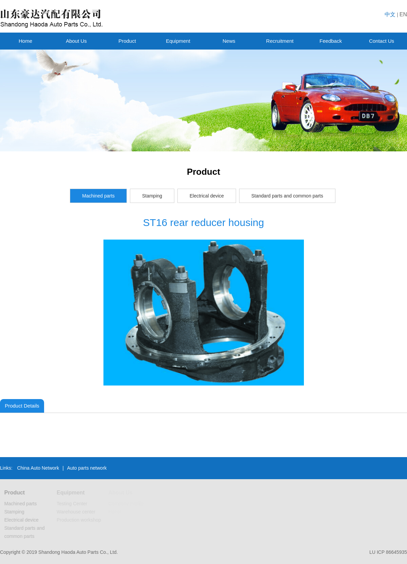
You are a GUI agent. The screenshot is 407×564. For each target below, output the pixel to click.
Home (25, 41)
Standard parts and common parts (287, 196)
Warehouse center (77, 511)
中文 (390, 14)
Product (127, 41)
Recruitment (280, 41)
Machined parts (98, 196)
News (228, 41)
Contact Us (381, 41)
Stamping (152, 196)
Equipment (178, 41)
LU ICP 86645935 (388, 552)
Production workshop (80, 520)
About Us (76, 41)
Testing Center (73, 503)
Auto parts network (87, 468)
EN (403, 14)
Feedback (330, 41)
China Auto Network (38, 468)
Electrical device (207, 196)
